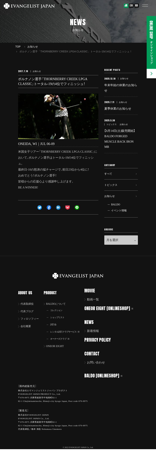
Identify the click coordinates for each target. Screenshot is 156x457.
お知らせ (110, 204)
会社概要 (27, 331)
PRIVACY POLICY (100, 348)
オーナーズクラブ (62, 345)
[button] (147, 5)
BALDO (115, 213)
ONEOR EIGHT (57, 352)
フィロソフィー (31, 324)
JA (125, 5)
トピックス (111, 191)
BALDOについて (58, 308)
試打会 (54, 330)
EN (131, 5)
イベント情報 (119, 219)
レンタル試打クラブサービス (67, 337)
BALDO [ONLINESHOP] (106, 383)
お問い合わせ (98, 370)
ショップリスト (59, 322)
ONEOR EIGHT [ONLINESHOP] (111, 317)
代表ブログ (28, 316)
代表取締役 (28, 308)
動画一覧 (95, 308)
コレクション (58, 315)
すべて (108, 178)
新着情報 (95, 339)
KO (136, 5)
